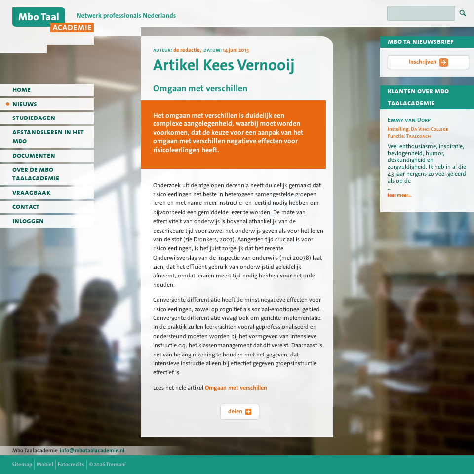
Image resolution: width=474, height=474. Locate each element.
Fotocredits (71, 464)
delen (239, 411)
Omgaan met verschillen (236, 388)
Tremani (116, 464)
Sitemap (22, 464)
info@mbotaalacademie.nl (92, 450)
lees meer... (400, 195)
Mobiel (45, 464)
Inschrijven (428, 62)
